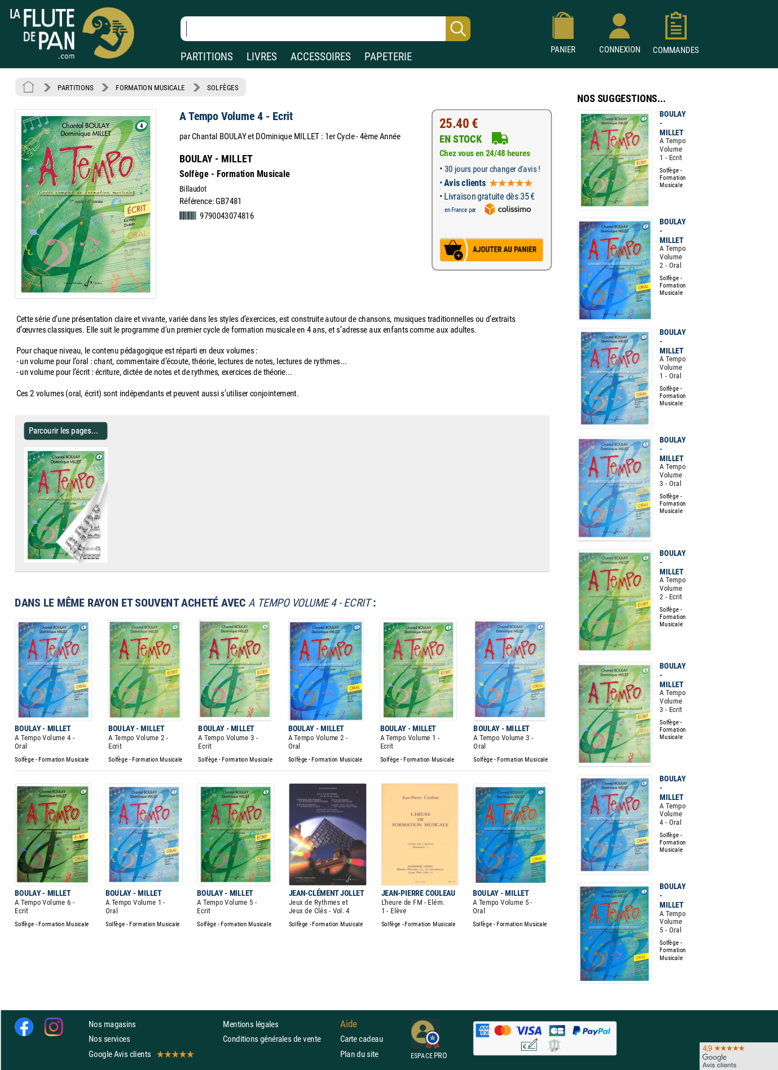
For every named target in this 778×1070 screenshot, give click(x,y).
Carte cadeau (361, 1039)
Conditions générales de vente (279, 1039)
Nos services (109, 1039)
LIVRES (262, 56)
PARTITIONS (207, 56)
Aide (348, 1023)
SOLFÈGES (222, 87)
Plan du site (359, 1053)
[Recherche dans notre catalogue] (326, 28)
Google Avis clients (140, 1053)
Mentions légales (250, 1024)
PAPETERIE (388, 56)
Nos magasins (112, 1024)
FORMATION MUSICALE (150, 87)
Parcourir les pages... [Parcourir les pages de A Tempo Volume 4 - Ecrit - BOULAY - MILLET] (63, 430)
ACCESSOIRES (321, 56)
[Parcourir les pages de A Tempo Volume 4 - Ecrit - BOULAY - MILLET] (103, 560)
